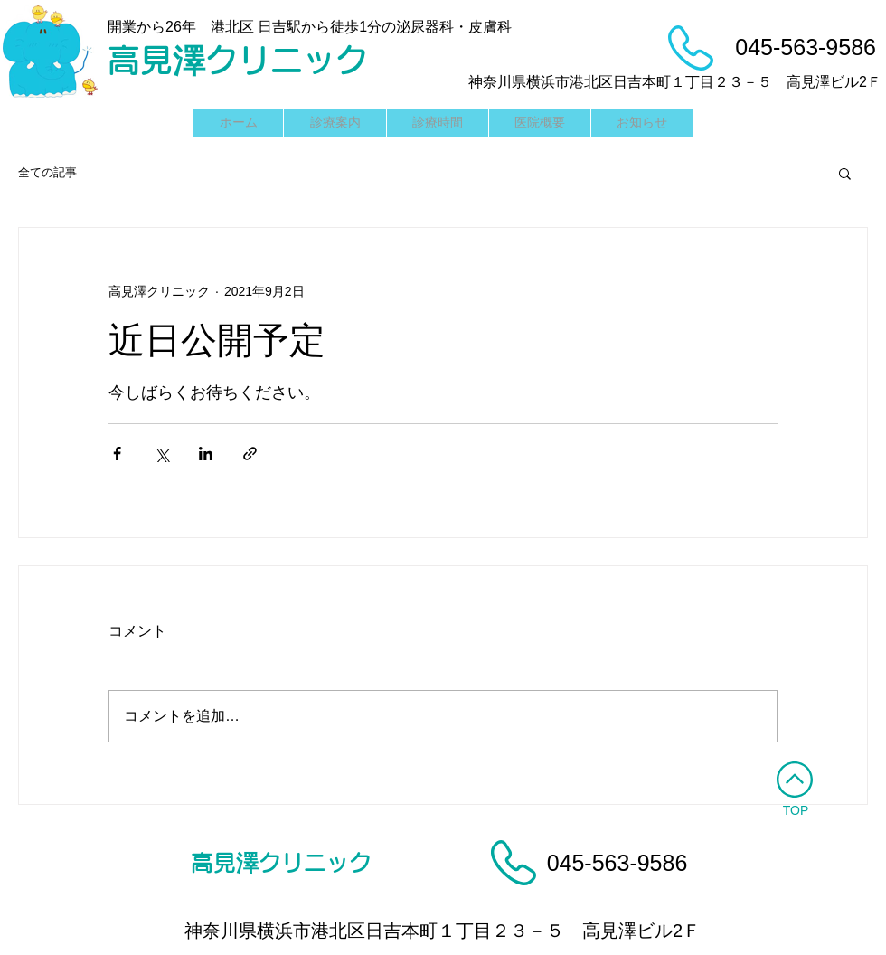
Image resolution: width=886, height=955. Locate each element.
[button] (844, 172)
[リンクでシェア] (250, 453)
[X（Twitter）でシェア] (161, 453)
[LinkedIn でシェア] (205, 453)
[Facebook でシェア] (117, 453)
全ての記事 (47, 172)
